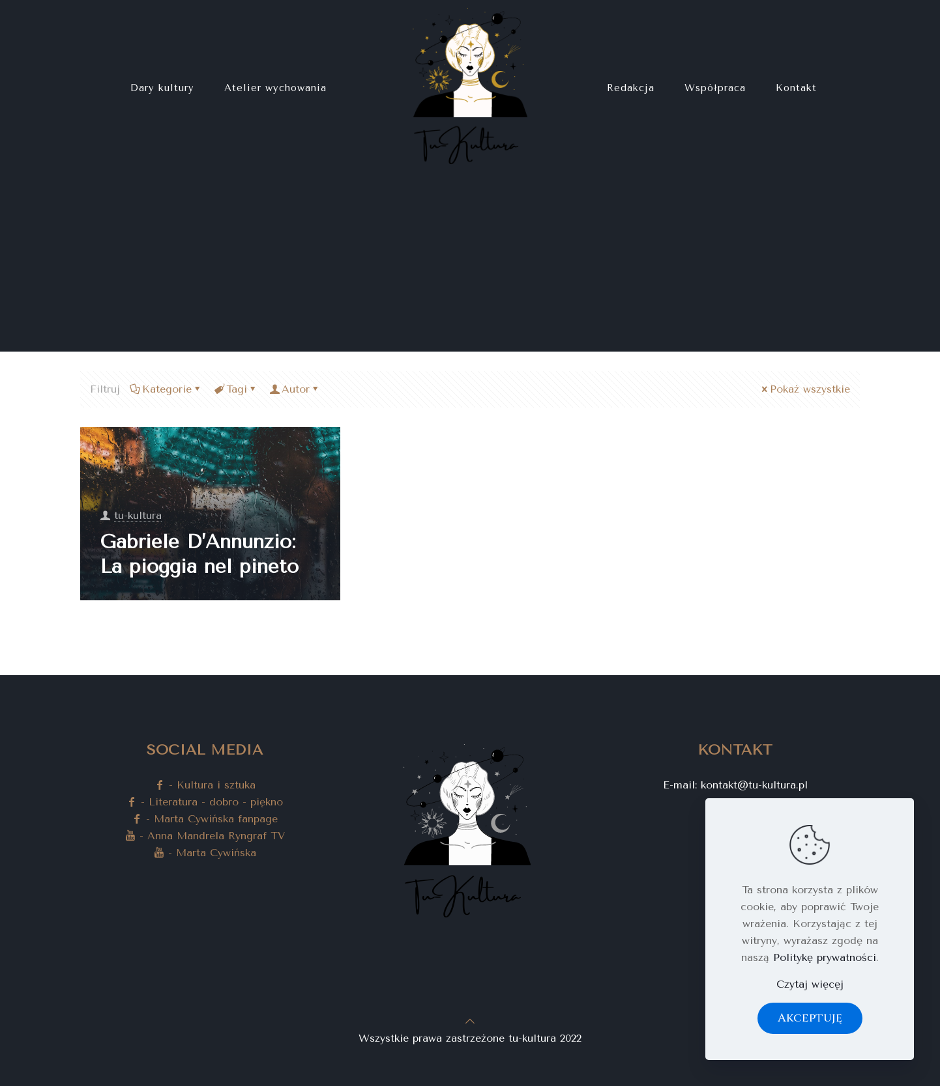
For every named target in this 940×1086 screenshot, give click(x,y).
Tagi (235, 389)
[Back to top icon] (470, 1021)
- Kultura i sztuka (205, 785)
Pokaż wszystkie (804, 389)
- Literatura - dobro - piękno (204, 802)
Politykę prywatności (824, 957)
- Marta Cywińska (205, 852)
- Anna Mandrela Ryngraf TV (205, 835)
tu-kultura (138, 515)
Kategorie (166, 389)
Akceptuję (810, 1018)
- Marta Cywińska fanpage (205, 819)
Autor (294, 389)
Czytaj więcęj (810, 984)
